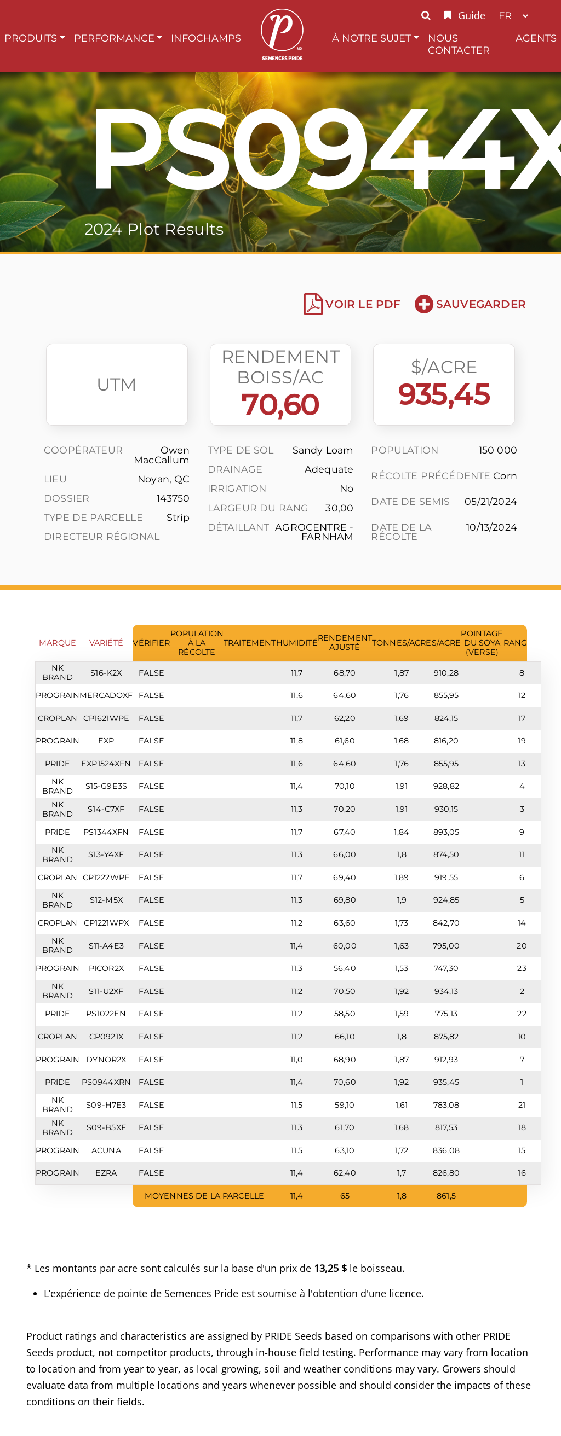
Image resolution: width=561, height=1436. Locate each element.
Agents (536, 38)
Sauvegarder (470, 304)
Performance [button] (114, 38)
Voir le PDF (352, 304)
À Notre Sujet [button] (371, 38)
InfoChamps (206, 38)
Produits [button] (30, 38)
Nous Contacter (459, 44)
